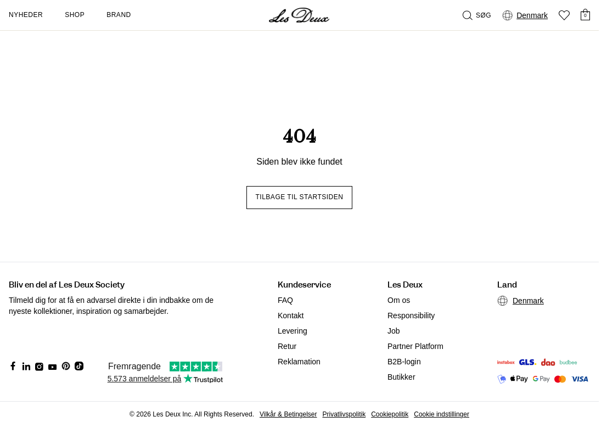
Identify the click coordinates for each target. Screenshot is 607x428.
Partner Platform (415, 346)
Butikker (401, 377)
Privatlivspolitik (344, 414)
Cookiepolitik (389, 414)
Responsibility (411, 315)
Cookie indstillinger (441, 414)
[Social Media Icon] (13, 366)
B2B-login (404, 361)
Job (393, 330)
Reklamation (299, 361)
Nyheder (26, 15)
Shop (75, 15)
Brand (118, 15)
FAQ (285, 300)
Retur (287, 346)
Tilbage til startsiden (300, 197)
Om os (398, 300)
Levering (292, 330)
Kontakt (291, 315)
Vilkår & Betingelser (288, 414)
